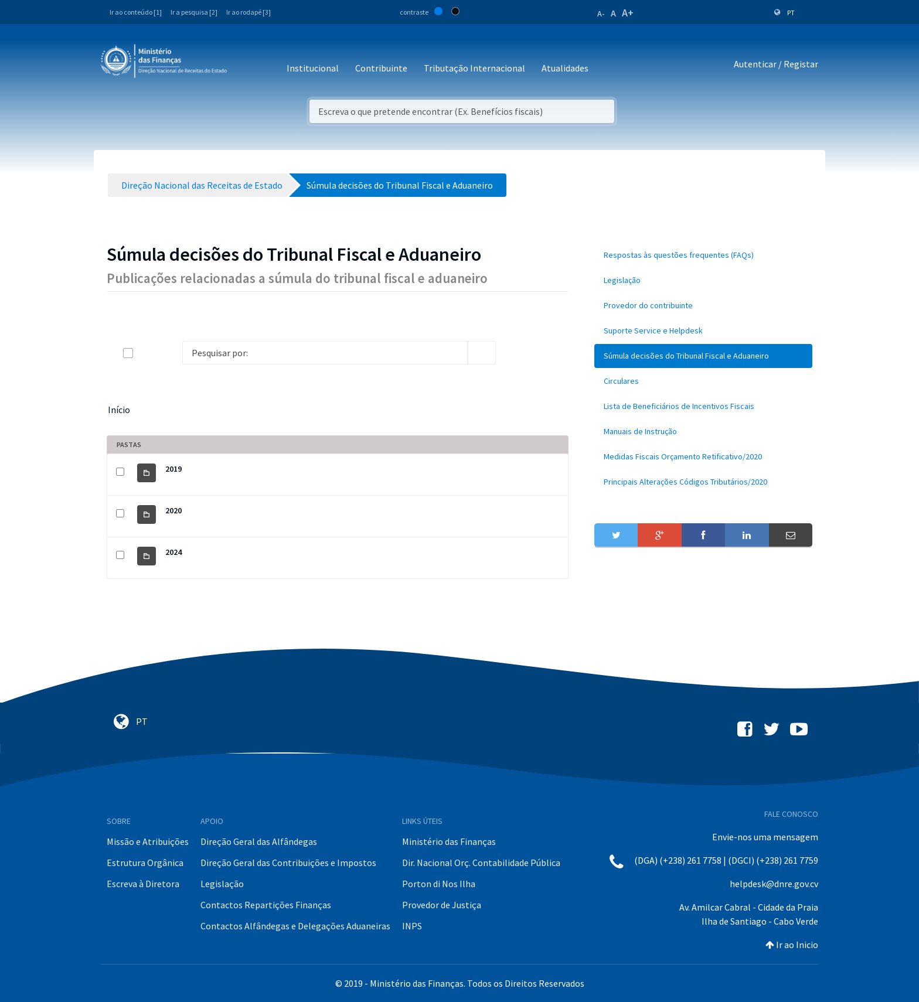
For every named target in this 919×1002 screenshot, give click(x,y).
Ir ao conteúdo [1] (136, 12)
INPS (412, 926)
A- (601, 13)
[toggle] (147, 353)
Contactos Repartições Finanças (265, 905)
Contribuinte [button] (381, 68)
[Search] (325, 352)
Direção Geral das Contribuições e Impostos (288, 862)
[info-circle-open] (514, 352)
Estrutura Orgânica (145, 862)
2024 (173, 552)
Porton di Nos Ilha (438, 883)
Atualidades (565, 68)
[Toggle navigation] (245, 64)
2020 (173, 510)
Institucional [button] (313, 68)
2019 (173, 468)
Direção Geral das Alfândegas (258, 841)
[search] (482, 353)
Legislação (222, 883)
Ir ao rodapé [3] (248, 12)
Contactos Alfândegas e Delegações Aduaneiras (295, 926)
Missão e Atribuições (148, 841)
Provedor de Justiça (441, 905)
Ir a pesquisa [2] (194, 12)
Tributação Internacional (474, 68)
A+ (628, 12)
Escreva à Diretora (143, 883)
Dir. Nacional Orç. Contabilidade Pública (481, 862)
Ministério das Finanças (449, 841)
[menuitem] (703, 255)
